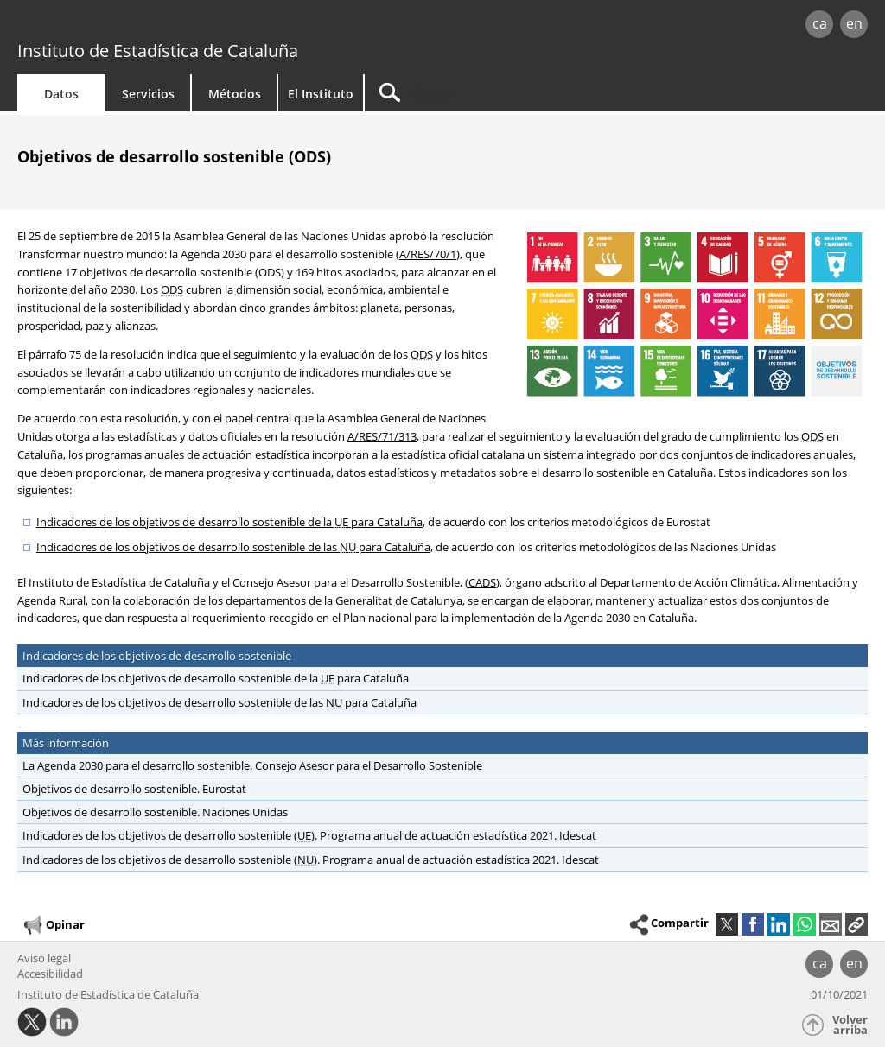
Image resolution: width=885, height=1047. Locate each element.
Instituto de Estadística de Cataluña (157, 50)
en (854, 23)
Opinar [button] (53, 925)
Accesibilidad (50, 973)
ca (819, 23)
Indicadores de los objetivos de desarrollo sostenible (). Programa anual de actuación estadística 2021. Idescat (309, 835)
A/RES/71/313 (382, 436)
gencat (187, 25)
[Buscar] (512, 92)
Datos (61, 94)
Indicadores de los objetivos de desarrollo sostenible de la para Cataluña (229, 522)
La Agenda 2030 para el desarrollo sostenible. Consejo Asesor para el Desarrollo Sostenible (249, 765)
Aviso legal (44, 958)
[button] (856, 924)
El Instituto (320, 94)
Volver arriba (850, 1025)
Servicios (148, 94)
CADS (482, 582)
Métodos (234, 94)
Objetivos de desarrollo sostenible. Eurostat (131, 788)
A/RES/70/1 (427, 254)
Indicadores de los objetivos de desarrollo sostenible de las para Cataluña (233, 547)
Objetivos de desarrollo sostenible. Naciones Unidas (152, 812)
